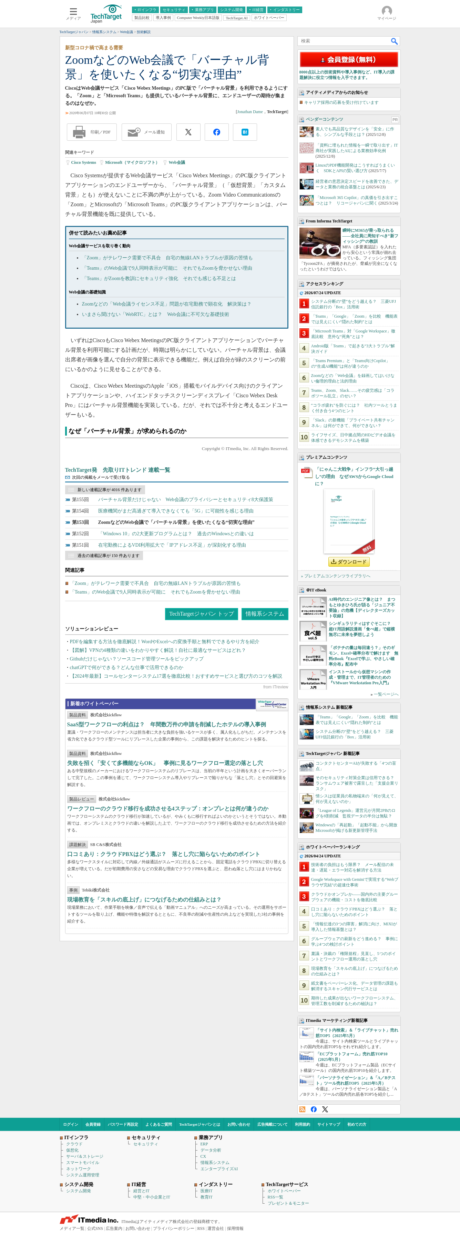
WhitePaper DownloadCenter (272, 705)
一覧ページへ (386, 694)
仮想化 (72, 1150)
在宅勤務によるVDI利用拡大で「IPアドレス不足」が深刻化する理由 (172, 545)
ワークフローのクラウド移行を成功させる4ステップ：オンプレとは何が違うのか (167, 809)
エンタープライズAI (219, 1168)
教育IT (207, 1197)
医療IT (207, 1190)
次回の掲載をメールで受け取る (101, 477)
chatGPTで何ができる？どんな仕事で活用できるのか (127, 667)
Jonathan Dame (250, 111)
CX (203, 1156)
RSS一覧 (275, 1197)
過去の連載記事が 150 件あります (109, 555)
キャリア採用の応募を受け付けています (341, 102)
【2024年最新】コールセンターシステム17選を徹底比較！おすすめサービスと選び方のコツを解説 (176, 676)
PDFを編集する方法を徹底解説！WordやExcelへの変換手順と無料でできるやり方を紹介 (164, 641)
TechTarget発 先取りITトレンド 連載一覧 (118, 470)
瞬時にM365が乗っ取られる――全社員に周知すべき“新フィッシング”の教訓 (370, 236)
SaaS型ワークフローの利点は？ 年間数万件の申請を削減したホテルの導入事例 (166, 724)
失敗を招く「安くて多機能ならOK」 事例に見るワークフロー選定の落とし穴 (165, 763)
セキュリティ (145, 1144)
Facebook (314, 1109)
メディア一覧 (72, 1228)
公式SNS (95, 1228)
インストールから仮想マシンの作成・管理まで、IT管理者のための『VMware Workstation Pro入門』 (360, 677)
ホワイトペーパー (284, 1190)
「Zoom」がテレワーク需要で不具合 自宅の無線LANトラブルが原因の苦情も (167, 257)
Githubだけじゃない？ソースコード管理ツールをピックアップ (137, 658)
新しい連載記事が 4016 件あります (110, 489)
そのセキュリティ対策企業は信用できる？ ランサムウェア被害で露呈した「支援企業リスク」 (357, 783)
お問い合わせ (238, 1124)
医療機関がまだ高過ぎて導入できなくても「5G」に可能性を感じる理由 (176, 511)
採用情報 (235, 1228)
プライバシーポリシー (173, 1228)
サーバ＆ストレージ (84, 1156)
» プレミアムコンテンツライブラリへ (335, 576)
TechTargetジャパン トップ (201, 614)
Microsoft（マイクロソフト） (132, 162)
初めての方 (356, 1124)
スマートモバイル (82, 1162)
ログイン (70, 1124)
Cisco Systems (83, 162)
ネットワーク (78, 1168)
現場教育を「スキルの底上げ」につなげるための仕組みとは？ (144, 900)
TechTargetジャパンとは (199, 1124)
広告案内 (114, 1228)
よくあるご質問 (158, 1124)
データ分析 (211, 1150)
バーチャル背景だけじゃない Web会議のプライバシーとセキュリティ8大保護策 (185, 499)
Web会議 (176, 162)
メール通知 (154, 132)
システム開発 (78, 1190)
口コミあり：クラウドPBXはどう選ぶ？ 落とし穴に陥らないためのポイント (163, 854)
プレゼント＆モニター (288, 1203)
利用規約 (302, 1124)
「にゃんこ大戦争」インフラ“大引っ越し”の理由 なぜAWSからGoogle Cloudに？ (354, 476)
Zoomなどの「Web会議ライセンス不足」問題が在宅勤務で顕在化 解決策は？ (167, 304)
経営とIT (141, 1190)
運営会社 (215, 1228)
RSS (302, 1109)
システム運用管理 (82, 1175)
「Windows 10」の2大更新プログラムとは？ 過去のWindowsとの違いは (176, 533)
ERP (204, 1144)
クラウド (74, 1144)
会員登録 (93, 1124)
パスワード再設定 (123, 1124)
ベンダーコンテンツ (324, 119)
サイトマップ (328, 1124)
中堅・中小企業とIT (151, 1197)
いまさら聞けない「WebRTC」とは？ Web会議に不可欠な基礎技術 (155, 314)
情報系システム (265, 614)
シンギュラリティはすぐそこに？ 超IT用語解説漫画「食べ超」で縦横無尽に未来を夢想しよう (362, 629)
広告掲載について (272, 1124)
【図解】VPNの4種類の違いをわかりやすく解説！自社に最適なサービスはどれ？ (158, 650)
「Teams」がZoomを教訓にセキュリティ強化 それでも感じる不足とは (159, 278)
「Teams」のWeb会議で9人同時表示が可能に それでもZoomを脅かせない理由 (167, 268)
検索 (395, 41)
